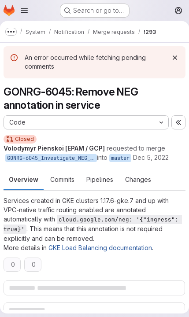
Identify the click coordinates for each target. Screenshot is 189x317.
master (120, 158)
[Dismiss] (175, 57)
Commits (62, 179)
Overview (23, 179)
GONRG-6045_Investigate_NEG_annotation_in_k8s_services (52, 158)
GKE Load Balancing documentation (100, 247)
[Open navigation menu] (24, 11)
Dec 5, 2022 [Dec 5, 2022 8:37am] (151, 157)
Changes (138, 179)
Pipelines (99, 179)
